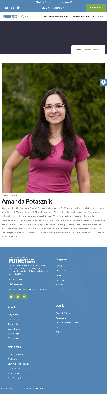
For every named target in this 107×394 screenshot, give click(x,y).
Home (78, 49)
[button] (103, 82)
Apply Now (96, 8)
